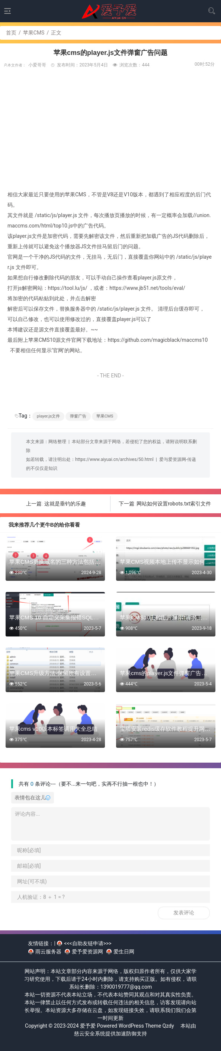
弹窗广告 (78, 416)
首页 (11, 33)
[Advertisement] (110, 134)
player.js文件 (48, 416)
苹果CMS (34, 33)
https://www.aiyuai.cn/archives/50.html (114, 459)
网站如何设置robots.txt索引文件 (174, 504)
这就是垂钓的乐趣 (65, 504)
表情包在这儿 (32, 797)
